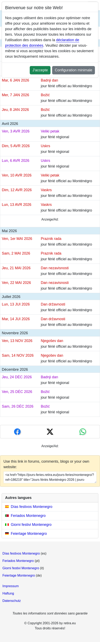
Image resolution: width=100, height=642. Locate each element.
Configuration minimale (73, 70)
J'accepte (40, 70)
